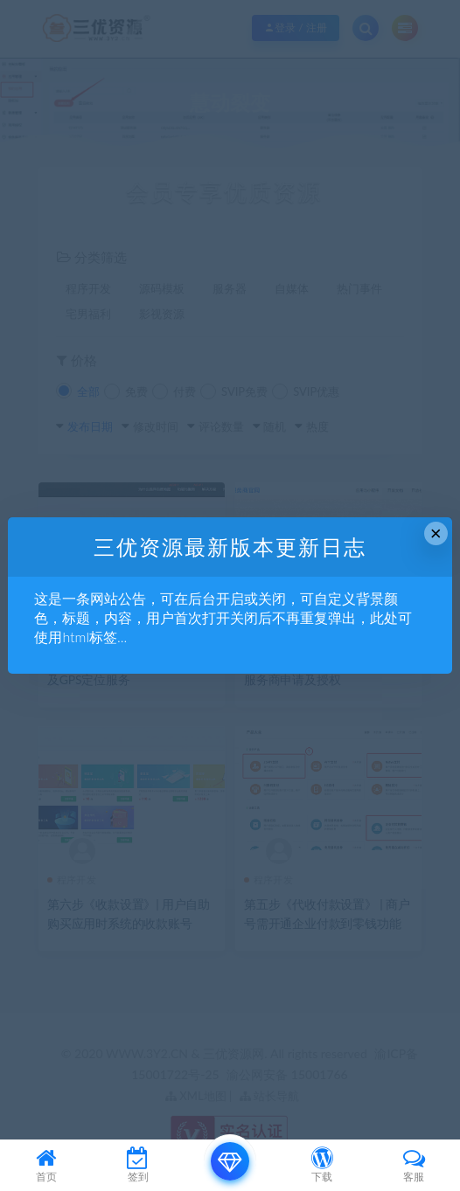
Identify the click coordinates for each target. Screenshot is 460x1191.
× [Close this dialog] (436, 533)
